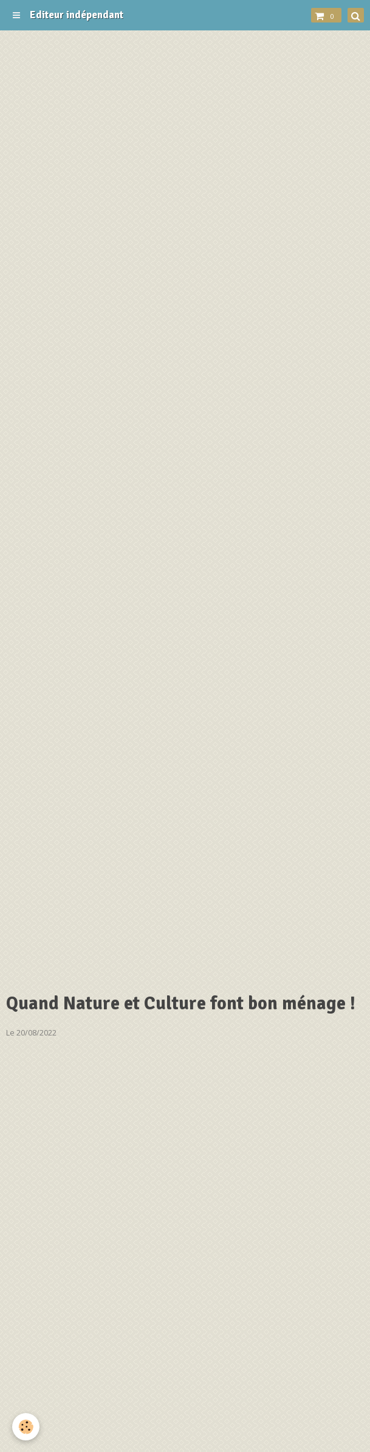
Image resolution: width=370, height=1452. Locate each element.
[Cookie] (25, 1426)
